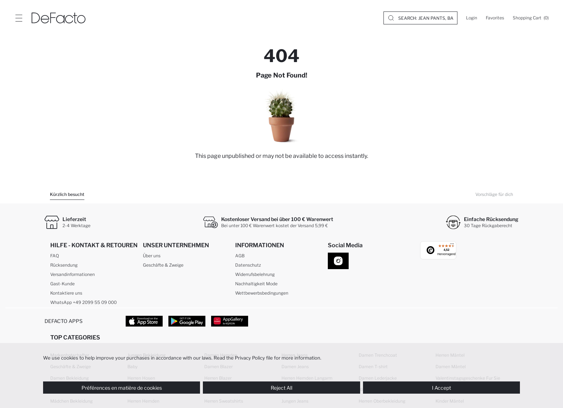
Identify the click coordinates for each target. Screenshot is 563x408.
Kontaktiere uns (66, 293)
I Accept (441, 388)
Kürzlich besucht (67, 194)
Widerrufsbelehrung (255, 274)
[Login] (471, 18)
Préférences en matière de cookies (122, 388)
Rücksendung (64, 265)
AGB (240, 255)
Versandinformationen (72, 274)
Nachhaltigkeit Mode (256, 283)
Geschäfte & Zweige (163, 265)
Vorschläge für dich (494, 194)
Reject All (281, 388)
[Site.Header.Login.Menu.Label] (18, 18)
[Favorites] (495, 18)
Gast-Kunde (62, 283)
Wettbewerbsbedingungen (261, 293)
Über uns (151, 255)
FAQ (54, 255)
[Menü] (452, 245)
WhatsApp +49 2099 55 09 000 (83, 302)
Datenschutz (248, 265)
